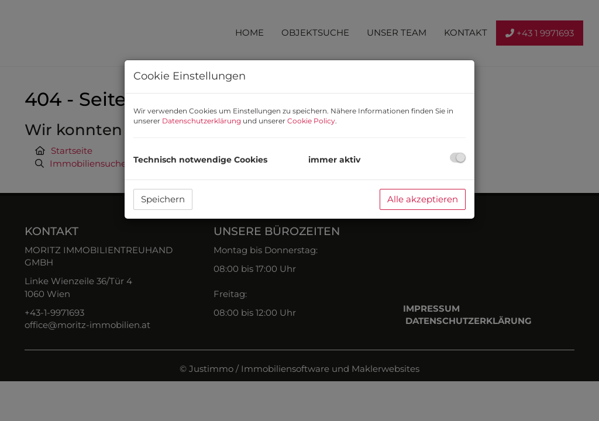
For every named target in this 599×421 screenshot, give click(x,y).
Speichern (163, 199)
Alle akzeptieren (422, 199)
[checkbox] (458, 158)
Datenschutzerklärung (201, 120)
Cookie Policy (311, 120)
